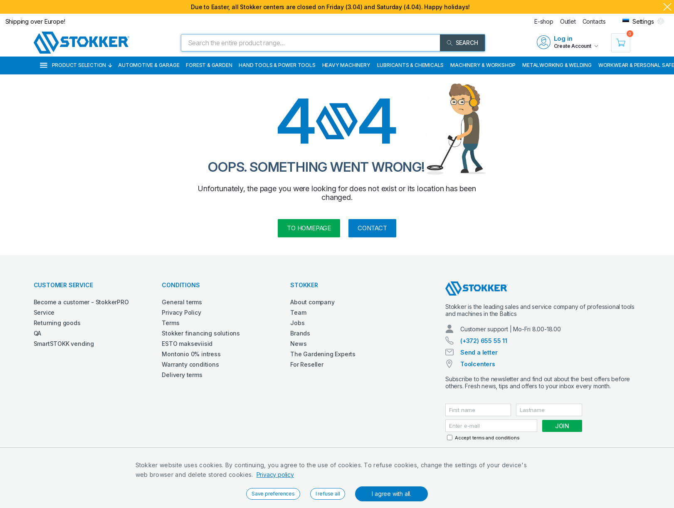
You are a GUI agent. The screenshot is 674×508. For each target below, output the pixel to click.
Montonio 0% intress (191, 354)
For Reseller (306, 364)
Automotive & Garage (148, 65)
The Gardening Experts (323, 354)
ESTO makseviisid (187, 343)
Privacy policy (275, 474)
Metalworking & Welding (557, 65)
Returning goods (57, 322)
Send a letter (478, 352)
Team (298, 312)
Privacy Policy (181, 312)
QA (38, 333)
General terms (182, 302)
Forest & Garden (209, 65)
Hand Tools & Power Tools (277, 65)
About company (312, 302)
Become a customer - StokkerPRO (81, 302)
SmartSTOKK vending (64, 343)
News (298, 343)
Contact (372, 228)
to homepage (309, 228)
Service (44, 312)
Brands (300, 333)
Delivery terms (182, 374)
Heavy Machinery (346, 65)
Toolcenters (477, 363)
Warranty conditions (190, 364)
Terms (170, 322)
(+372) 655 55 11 (483, 340)
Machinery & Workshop (483, 65)
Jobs (297, 322)
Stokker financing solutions (201, 333)
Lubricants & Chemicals (410, 65)
